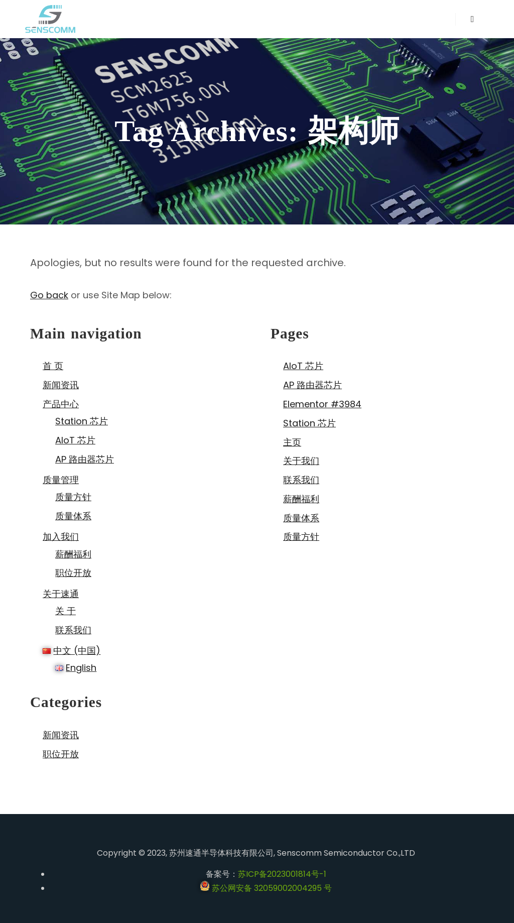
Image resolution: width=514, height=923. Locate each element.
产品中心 (61, 404)
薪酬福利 (73, 554)
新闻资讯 (61, 385)
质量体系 (73, 516)
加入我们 (61, 536)
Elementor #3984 (322, 404)
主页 (292, 442)
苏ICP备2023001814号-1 (282, 874)
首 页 (53, 366)
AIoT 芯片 (75, 440)
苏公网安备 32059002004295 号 (266, 888)
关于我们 (301, 460)
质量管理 (61, 480)
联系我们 (73, 630)
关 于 (65, 611)
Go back (49, 295)
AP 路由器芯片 (84, 459)
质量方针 (73, 497)
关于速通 (61, 594)
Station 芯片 (81, 421)
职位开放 (73, 572)
